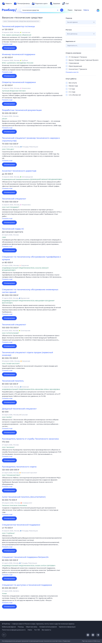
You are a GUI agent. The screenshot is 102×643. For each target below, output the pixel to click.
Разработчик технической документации (22, 110)
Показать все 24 (72, 72)
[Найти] (62, 10)
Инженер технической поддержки (18, 54)
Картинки (77, 10)
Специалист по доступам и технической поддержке (27, 585)
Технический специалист (14, 199)
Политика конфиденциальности (14, 630)
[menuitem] (7, 3)
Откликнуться (9, 48)
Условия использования (48, 627)
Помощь (21, 627)
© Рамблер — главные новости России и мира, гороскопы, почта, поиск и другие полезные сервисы (38, 624)
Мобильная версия (9, 627)
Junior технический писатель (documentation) (24, 497)
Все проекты (46, 630)
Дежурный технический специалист (19, 409)
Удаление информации (67, 627)
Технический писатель (13, 381)
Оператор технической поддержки (19, 82)
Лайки (30, 630)
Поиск (70, 10)
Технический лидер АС (13, 229)
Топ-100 (37, 630)
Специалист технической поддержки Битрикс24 (25, 557)
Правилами (66, 641)
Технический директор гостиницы (18, 26)
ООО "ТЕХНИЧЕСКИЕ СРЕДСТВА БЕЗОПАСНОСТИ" (21, 21)
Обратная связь (31, 627)
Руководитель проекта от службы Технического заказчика (30, 439)
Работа (86, 10)
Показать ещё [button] (7, 44)
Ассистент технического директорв (19, 171)
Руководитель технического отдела (19, 467)
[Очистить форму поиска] (58, 10)
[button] (32, 40)
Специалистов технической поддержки (21, 525)
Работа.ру (97, 641)
